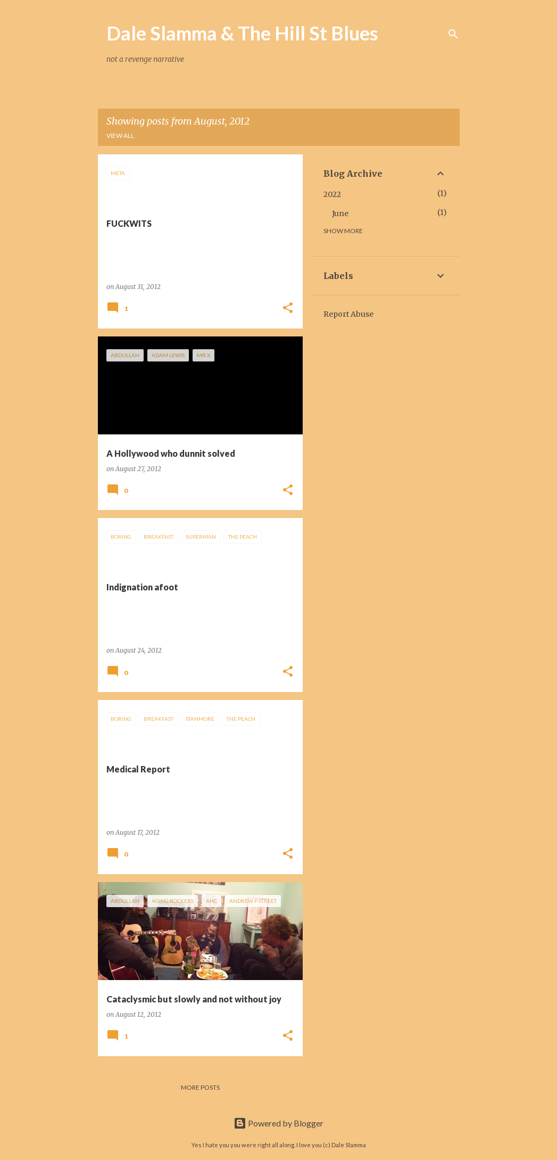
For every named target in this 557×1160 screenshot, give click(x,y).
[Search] (453, 34)
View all (120, 135)
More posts (200, 1087)
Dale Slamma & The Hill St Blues (242, 33)
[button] (287, 308)
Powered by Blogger (278, 1123)
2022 (332, 194)
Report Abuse (348, 314)
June (340, 213)
